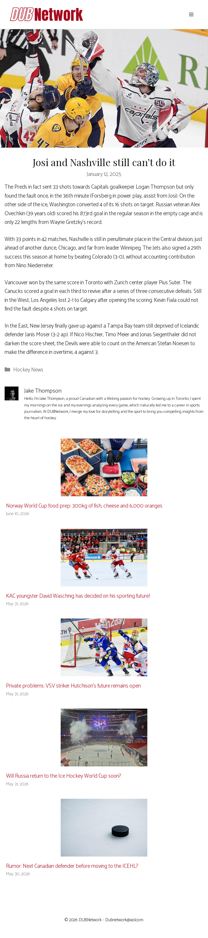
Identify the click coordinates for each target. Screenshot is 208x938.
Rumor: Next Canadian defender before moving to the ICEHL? (72, 866)
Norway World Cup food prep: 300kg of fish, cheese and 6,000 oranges (84, 505)
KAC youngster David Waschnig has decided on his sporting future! (78, 596)
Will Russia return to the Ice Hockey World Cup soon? (63, 776)
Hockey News (28, 369)
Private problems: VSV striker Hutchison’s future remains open (73, 685)
